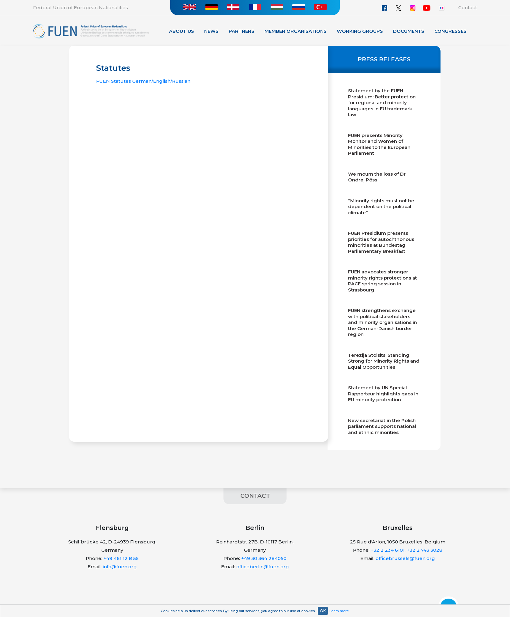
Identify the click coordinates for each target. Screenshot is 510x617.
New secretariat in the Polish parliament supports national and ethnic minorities (382, 426)
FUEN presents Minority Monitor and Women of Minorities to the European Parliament (379, 144)
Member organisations (295, 31)
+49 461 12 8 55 (121, 558)
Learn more (339, 611)
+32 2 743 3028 (424, 550)
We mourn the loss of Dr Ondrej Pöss (377, 177)
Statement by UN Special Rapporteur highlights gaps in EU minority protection (383, 393)
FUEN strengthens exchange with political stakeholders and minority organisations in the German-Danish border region (382, 322)
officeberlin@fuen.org (262, 566)
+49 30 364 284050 (264, 558)
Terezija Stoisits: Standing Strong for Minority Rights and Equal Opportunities (383, 361)
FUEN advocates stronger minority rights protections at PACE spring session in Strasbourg (382, 281)
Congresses (450, 31)
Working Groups (360, 31)
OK (323, 610)
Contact (467, 7)
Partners (241, 31)
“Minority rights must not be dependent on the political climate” (381, 206)
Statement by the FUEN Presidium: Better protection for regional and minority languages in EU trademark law (382, 102)
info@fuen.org (120, 566)
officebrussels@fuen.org (405, 558)
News (211, 31)
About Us (181, 31)
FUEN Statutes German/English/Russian (143, 81)
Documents (408, 31)
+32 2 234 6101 (388, 550)
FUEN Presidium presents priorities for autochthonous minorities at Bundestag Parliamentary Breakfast (381, 242)
